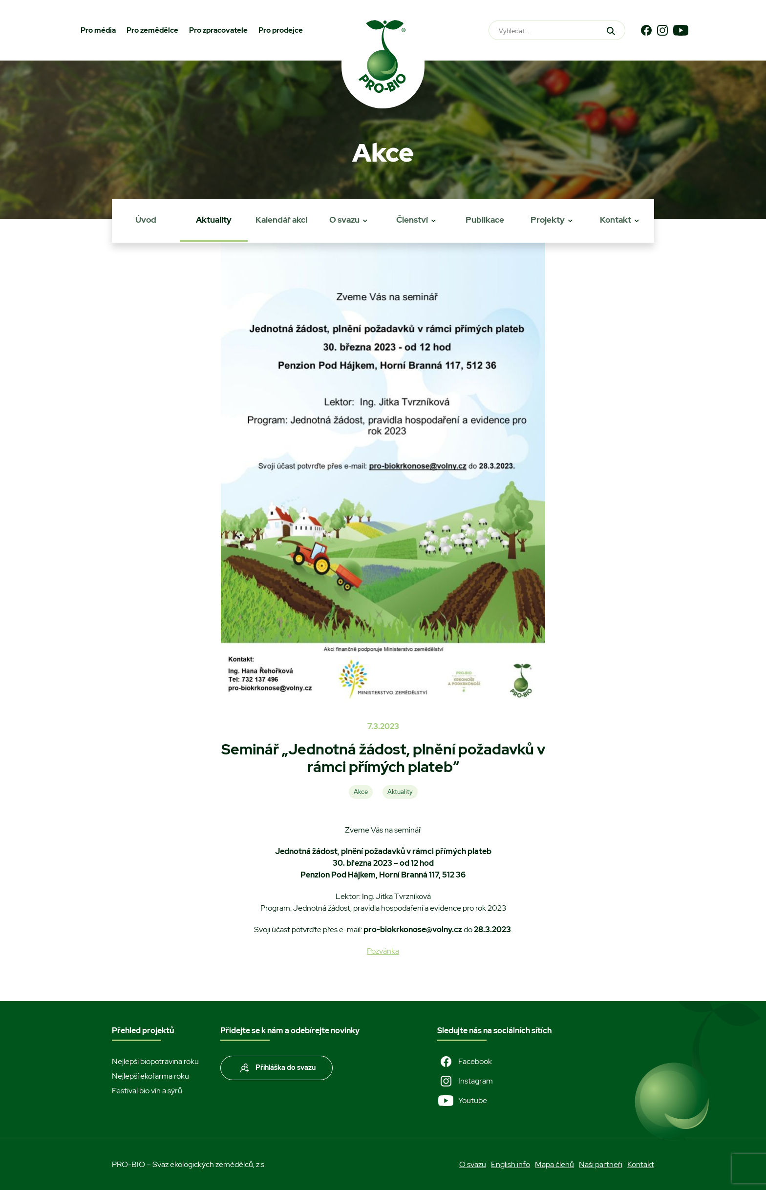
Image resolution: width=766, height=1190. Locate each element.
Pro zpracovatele (218, 30)
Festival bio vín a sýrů (147, 1091)
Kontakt (615, 219)
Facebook (464, 1061)
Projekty (548, 219)
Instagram (465, 1081)
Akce (361, 792)
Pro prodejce (280, 30)
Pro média (98, 30)
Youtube (462, 1100)
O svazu (344, 219)
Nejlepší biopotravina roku (155, 1061)
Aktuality (214, 219)
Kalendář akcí (281, 219)
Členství (412, 219)
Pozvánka (383, 951)
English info (510, 1164)
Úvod (145, 219)
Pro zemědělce (152, 30)
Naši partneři (600, 1164)
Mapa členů (554, 1164)
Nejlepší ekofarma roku (150, 1076)
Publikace (485, 219)
